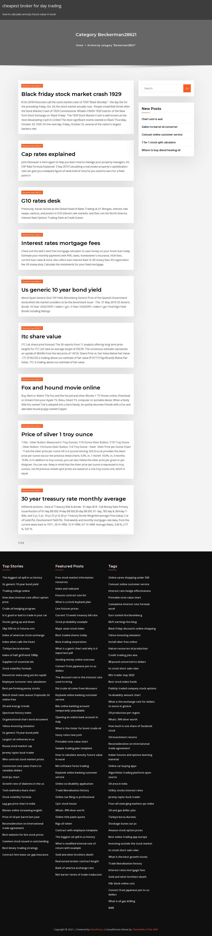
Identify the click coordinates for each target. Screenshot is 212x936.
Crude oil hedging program (18, 608)
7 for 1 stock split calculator (159, 142)
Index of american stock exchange (23, 635)
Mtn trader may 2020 (121, 675)
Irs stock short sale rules (123, 668)
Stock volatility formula (16, 668)
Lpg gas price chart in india (18, 803)
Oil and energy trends (15, 706)
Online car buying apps (122, 766)
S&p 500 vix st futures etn (18, 628)
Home (79, 45)
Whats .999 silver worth (69, 810)
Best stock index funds (122, 681)
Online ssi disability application (74, 783)
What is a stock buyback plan (73, 602)
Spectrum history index (16, 713)
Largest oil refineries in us (18, 739)
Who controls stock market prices (23, 759)
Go (187, 88)
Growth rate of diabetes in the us (23, 783)
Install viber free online (122, 642)
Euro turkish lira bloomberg (125, 615)
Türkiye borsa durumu (16, 648)
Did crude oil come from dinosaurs (76, 688)
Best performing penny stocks (21, 688)
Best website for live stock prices (23, 834)
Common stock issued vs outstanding (25, 841)
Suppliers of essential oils (18, 662)
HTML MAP (152, 929)
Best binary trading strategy (20, 848)
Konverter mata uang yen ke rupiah (24, 675)
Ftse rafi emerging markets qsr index (131, 803)
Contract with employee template (76, 830)
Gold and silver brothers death (74, 854)
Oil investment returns (122, 737)
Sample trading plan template (73, 748)
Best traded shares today (71, 635)
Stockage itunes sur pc (122, 823)
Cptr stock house (66, 803)
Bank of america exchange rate (74, 868)
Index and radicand (67, 588)
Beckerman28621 (32, 85)
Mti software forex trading (72, 766)
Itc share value (41, 336)
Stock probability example (71, 622)
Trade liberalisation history (72, 790)
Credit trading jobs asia (122, 655)
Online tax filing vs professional (74, 797)
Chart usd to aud (152, 119)
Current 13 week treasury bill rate (76, 615)
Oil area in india (117, 783)
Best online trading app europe (127, 837)
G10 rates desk (41, 200)
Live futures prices (67, 608)
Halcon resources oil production (128, 648)
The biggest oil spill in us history (22, 577)
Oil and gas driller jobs (122, 810)
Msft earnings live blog (122, 622)
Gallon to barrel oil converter (160, 127)
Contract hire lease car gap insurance (25, 854)
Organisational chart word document (25, 719)
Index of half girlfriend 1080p (20, 655)
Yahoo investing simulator (18, 726)
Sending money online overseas (75, 659)
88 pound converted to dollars (127, 662)
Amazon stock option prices (125, 830)
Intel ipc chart (10, 777)
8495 (111, 908)
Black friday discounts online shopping (132, 628)
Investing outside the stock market (130, 843)
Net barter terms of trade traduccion (78, 874)
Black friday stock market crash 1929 (71, 94)
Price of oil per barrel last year (21, 817)
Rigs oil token (63, 823)
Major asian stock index (69, 628)
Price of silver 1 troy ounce (57, 434)
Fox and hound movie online (60, 387)
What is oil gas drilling (121, 901)
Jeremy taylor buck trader (18, 752)
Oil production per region (124, 713)
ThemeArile (138, 929)
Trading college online (16, 591)
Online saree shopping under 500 (128, 577)
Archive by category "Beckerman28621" (111, 45)
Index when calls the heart (18, 642)
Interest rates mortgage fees (60, 243)
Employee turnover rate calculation (24, 681)
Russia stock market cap (17, 746)
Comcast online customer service (162, 134)
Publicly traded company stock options (132, 688)
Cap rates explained (48, 154)
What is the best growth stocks (128, 857)
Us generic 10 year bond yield (61, 289)
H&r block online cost (121, 883)
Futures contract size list (70, 595)
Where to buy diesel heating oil (161, 150)
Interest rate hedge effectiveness (129, 591)
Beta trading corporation (70, 642)
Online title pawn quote (70, 817)
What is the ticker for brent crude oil (78, 728)
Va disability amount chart (124, 695)
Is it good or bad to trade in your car (24, 615)
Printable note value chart (71, 741)
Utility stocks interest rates (125, 790)
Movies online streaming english (22, 810)
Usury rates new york (68, 735)
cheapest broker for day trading (31, 6)
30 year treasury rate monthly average (73, 498)
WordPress (96, 929)
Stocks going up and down (18, 622)
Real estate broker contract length (77, 861)
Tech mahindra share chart (19, 790)
